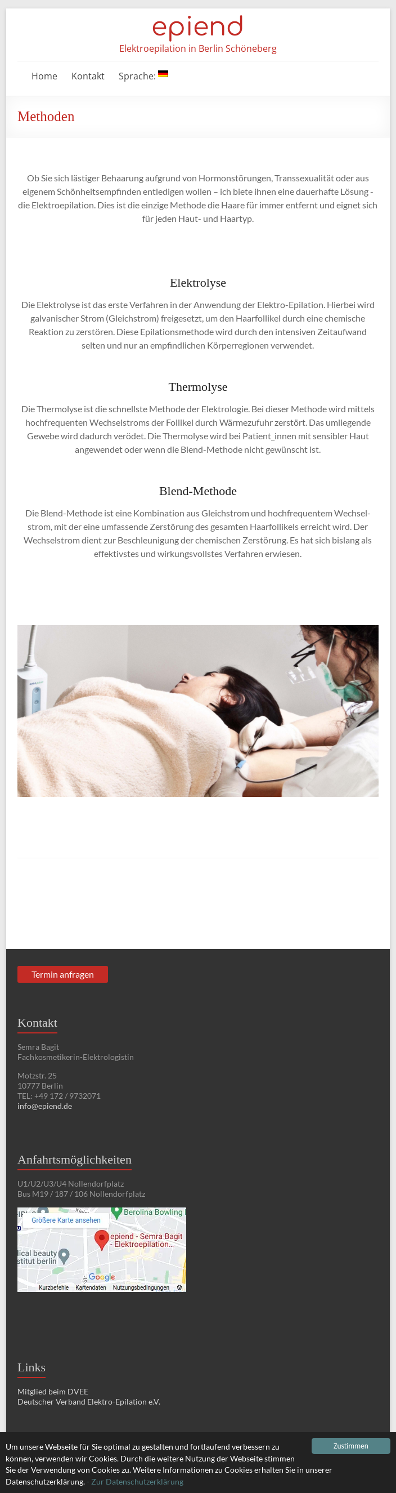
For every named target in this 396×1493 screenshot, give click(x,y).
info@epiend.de (44, 1106)
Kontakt (88, 76)
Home (44, 76)
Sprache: (143, 76)
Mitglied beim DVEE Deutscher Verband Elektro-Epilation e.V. (88, 1396)
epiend (198, 27)
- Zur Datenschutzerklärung (135, 1481)
